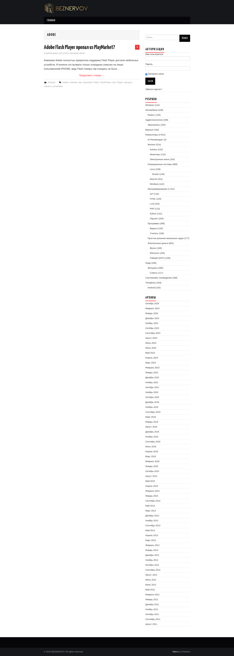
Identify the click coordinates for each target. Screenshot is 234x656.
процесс (128, 82)
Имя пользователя (154, 54)
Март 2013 (150, 540)
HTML (153, 199)
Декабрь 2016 (152, 432)
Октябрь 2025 (152, 303)
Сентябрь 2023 (152, 333)
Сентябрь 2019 (152, 412)
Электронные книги (159, 159)
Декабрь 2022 (152, 377)
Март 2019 (150, 417)
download (87, 82)
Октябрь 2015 (152, 471)
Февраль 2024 (152, 308)
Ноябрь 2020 (151, 392)
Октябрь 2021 (152, 387)
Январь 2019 (151, 422)
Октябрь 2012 (152, 565)
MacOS (153, 179)
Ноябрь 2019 (151, 407)
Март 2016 (150, 456)
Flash (96, 82)
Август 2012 (151, 575)
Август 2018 (151, 427)
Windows (149, 105)
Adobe (66, 82)
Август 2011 (151, 624)
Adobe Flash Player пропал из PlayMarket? (79, 47)
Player (120, 82)
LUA (152, 204)
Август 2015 (151, 476)
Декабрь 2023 (152, 318)
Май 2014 (150, 506)
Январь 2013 (151, 550)
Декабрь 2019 (152, 402)
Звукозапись (154, 125)
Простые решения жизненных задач (166, 238)
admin (82, 53)
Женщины (153, 268)
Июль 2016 (150, 446)
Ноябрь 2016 (151, 436)
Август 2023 (151, 338)
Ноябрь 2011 (151, 609)
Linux (152, 169)
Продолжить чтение (91, 75)
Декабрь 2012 (152, 555)
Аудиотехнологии (154, 120)
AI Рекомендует (155, 139)
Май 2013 (150, 530)
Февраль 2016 (152, 461)
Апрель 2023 (151, 358)
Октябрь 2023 (152, 328)
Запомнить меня (154, 74)
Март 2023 (150, 362)
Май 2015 (150, 481)
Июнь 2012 (150, 584)
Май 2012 (150, 589)
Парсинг (154, 218)
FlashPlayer (105, 82)
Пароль (149, 64)
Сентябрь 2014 (152, 501)
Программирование (157, 189)
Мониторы (155, 154)
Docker (155, 174)
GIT (151, 194)
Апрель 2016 (151, 451)
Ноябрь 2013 (151, 520)
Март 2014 (150, 510)
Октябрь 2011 (152, 614)
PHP (152, 209)
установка (58, 86)
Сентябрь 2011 (152, 619)
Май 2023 (150, 353)
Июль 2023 (150, 343)
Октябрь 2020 (152, 397)
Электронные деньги (158, 243)
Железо (151, 144)
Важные (149, 130)
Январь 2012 (151, 599)
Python (153, 213)
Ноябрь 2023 (151, 323)
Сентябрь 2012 (152, 570)
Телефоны (150, 283)
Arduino (153, 149)
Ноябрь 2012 (151, 560)
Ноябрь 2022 (151, 382)
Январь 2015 (151, 496)
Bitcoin (153, 248)
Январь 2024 (151, 313)
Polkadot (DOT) (157, 258)
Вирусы (153, 228)
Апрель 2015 (151, 486)
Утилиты (154, 233)
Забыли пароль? (153, 89)
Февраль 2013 (152, 545)
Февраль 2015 (152, 491)
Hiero (175, 651)
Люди (148, 263)
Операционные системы (160, 164)
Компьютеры (151, 135)
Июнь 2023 (150, 348)
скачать (47, 86)
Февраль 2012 (152, 594)
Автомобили (151, 110)
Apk (80, 82)
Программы (153, 223)
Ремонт (151, 115)
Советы (153, 273)
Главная (51, 20)
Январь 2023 (151, 372)
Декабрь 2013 (152, 515)
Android (51, 82)
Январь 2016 (151, 466)
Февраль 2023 (152, 367)
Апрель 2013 (151, 535)
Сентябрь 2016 (152, 441)
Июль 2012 (150, 580)
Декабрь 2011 (152, 604)
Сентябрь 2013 (152, 525)
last (114, 82)
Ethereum (154, 253)
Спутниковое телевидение (158, 278)
